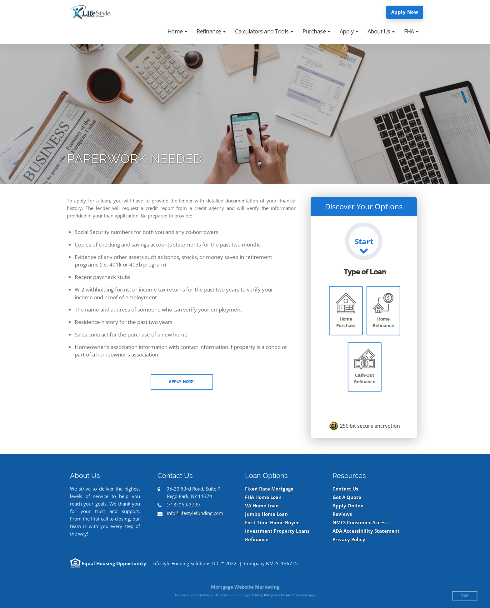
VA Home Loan (262, 506)
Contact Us (345, 489)
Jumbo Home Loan (266, 514)
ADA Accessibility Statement (366, 531)
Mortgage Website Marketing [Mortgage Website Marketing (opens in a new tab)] (245, 587)
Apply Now (404, 12)
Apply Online (347, 506)
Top (465, 596)
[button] (177, 31)
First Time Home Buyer (272, 523)
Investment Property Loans (277, 531)
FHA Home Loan (263, 497)
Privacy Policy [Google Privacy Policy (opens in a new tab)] (262, 595)
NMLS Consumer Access (360, 523)
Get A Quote (346, 497)
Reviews (342, 514)
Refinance (256, 539)
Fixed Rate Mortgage (269, 489)
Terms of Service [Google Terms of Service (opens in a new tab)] (294, 595)
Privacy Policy (348, 539)
